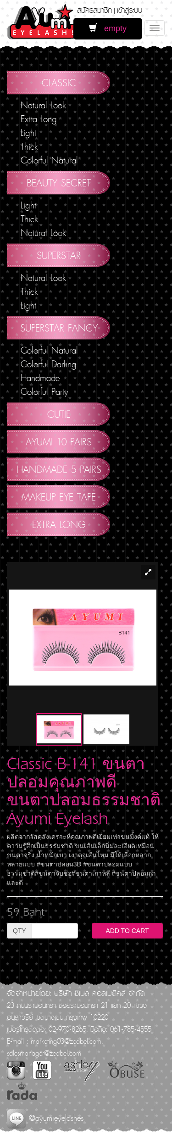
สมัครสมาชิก (94, 10)
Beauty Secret (59, 182)
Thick (29, 146)
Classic (59, 82)
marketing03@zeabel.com (66, 1041)
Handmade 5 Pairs (59, 469)
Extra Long (39, 119)
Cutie (59, 414)
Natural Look (43, 105)
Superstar (59, 255)
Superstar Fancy (59, 328)
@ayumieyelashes (45, 1117)
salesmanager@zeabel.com (44, 1053)
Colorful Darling (49, 364)
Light (28, 133)
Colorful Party (44, 392)
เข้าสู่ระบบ (129, 10)
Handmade (40, 378)
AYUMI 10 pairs (59, 441)
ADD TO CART (127, 930)
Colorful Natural (49, 160)
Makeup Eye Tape (59, 497)
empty (108, 28)
